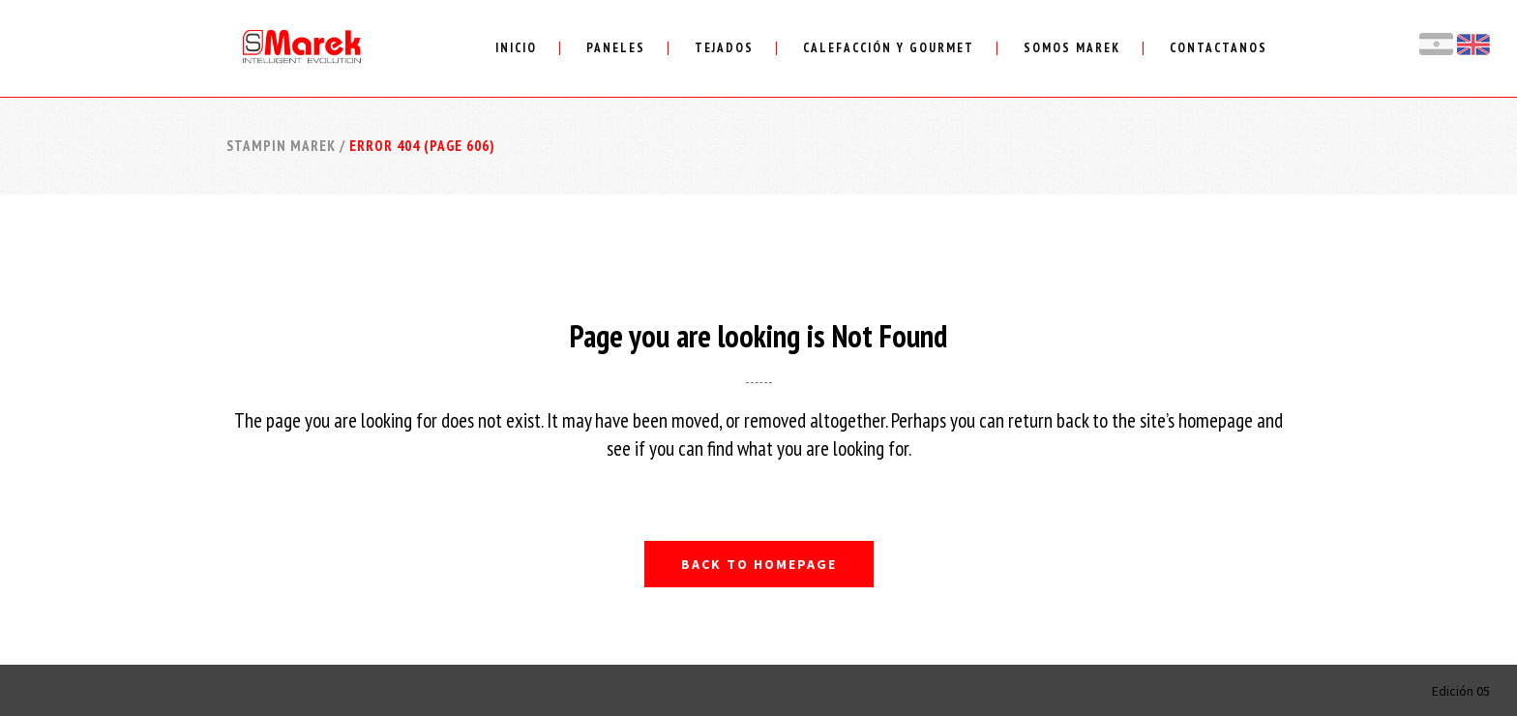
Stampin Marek (281, 145)
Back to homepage (759, 564)
